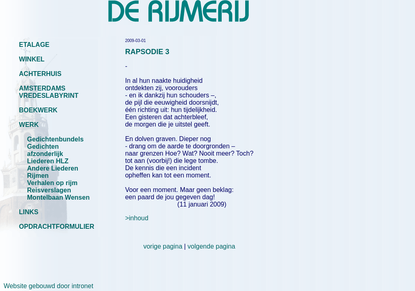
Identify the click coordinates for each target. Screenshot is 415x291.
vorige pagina (162, 246)
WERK (29, 124)
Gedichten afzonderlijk (45, 150)
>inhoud (136, 218)
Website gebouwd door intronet (46, 286)
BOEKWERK (38, 110)
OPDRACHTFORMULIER (56, 226)
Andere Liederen (52, 168)
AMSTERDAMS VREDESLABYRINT (49, 92)
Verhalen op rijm (52, 182)
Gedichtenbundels (55, 139)
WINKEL (32, 59)
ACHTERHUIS (40, 73)
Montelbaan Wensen (58, 197)
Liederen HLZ (47, 161)
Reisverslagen (49, 190)
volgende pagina (211, 246)
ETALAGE (34, 44)
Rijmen (38, 175)
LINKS (29, 212)
